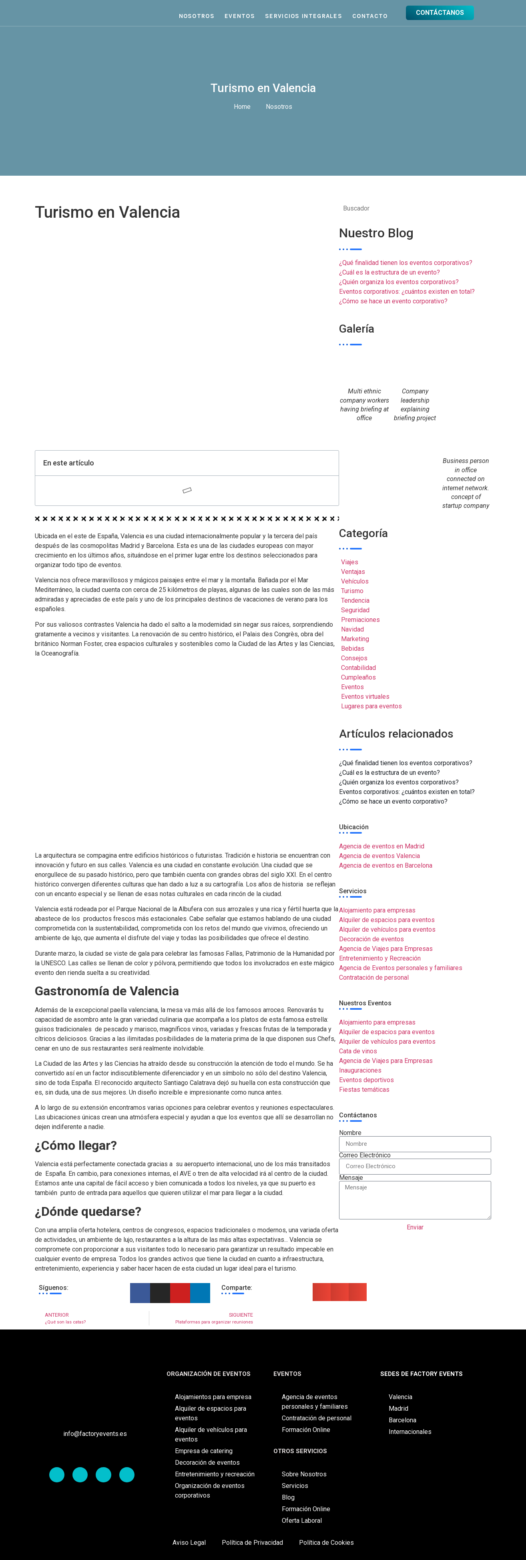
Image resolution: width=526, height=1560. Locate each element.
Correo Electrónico (365, 1155)
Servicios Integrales (303, 16)
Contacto (369, 16)
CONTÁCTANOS (440, 12)
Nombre (350, 1133)
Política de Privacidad (252, 1542)
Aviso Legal (189, 1542)
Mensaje (351, 1178)
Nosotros (197, 16)
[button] (322, 1292)
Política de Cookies (326, 1542)
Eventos (240, 16)
